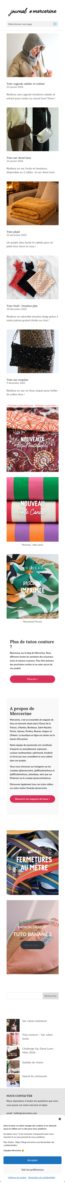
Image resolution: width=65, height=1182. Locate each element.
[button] (60, 1119)
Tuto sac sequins (17, 379)
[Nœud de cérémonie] (13, 1081)
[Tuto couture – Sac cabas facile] (13, 1039)
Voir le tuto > (33, 945)
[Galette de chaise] (13, 1067)
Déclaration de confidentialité (41, 1177)
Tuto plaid (13, 231)
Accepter (32, 1160)
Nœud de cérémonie (34, 1076)
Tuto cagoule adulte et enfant (26, 83)
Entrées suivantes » (46, 405)
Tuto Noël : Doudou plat (22, 306)
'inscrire (32, 679)
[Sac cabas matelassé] (13, 1026)
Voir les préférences (32, 1169)
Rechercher (51, 995)
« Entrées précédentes (20, 405)
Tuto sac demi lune (19, 157)
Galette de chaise (32, 1062)
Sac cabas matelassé (34, 1020)
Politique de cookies (17, 1177)
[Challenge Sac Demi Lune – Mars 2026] (13, 1053)
